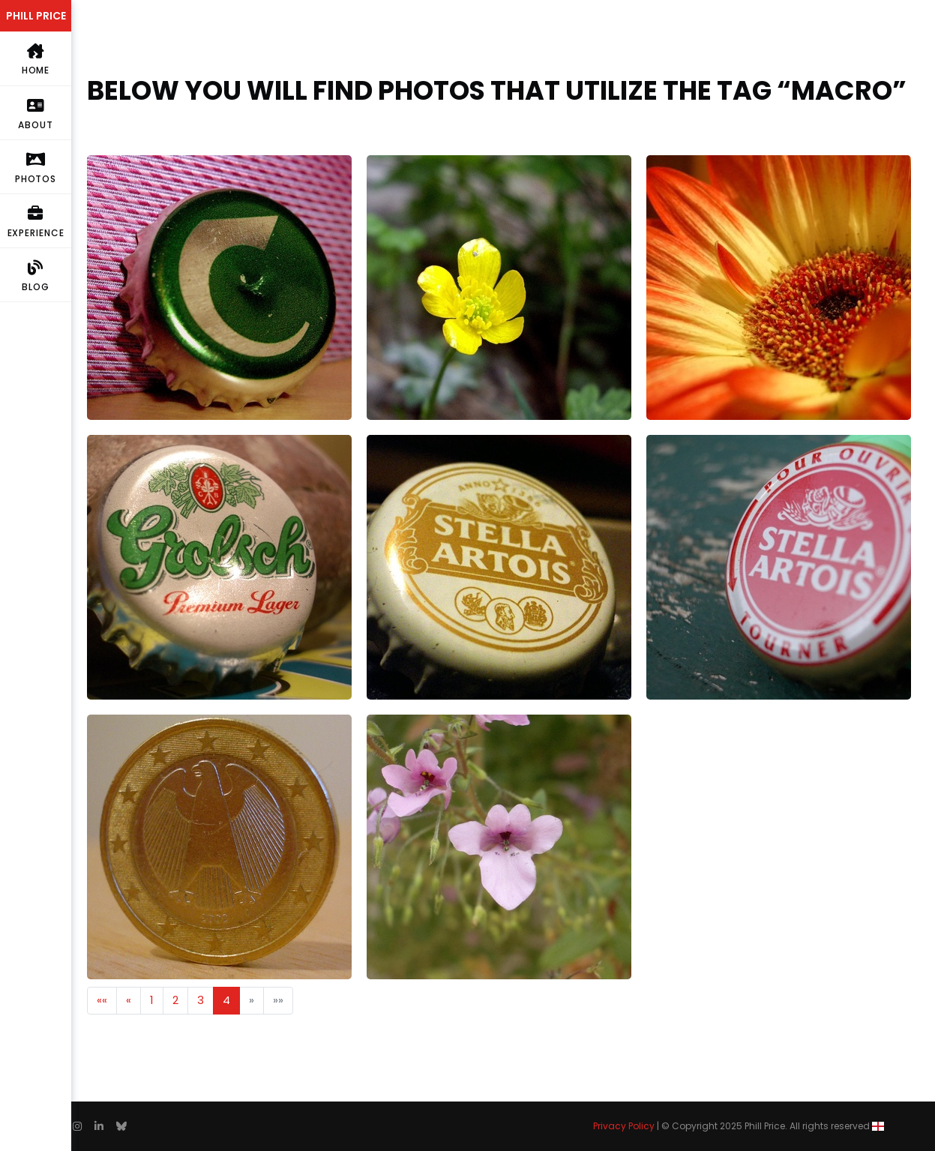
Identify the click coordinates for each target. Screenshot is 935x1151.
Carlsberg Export (133, 164)
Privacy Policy (624, 1126)
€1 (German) (123, 723)
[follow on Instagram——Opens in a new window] (77, 1126)
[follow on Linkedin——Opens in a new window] (98, 1126)
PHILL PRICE (36, 15)
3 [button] (200, 1000)
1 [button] (152, 1000)
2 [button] (175, 1000)
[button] (102, 1001)
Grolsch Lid (116, 443)
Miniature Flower (411, 723)
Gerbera (669, 164)
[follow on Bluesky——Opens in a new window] (121, 1126)
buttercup (395, 164)
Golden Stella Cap (418, 443)
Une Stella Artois (692, 443)
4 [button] (226, 1000)
